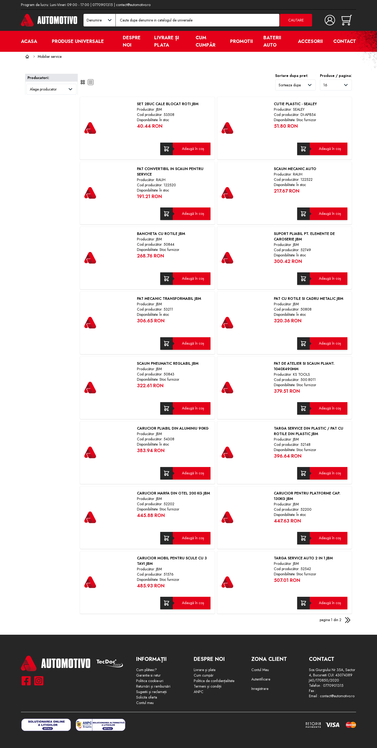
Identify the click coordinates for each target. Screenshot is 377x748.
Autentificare (260, 679)
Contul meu (145, 702)
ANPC (198, 691)
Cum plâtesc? (146, 669)
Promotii (241, 41)
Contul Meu (260, 669)
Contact (344, 41)
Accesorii (310, 41)
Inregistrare (259, 688)
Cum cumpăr (205, 41)
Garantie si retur (148, 675)
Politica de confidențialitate (214, 680)
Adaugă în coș (193, 148)
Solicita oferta (146, 697)
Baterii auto (272, 41)
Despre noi (132, 41)
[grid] (83, 82)
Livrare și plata (166, 41)
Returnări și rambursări (153, 686)
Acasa (29, 41)
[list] (90, 82)
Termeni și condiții (207, 686)
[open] (110, 41)
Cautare (296, 20)
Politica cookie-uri (149, 680)
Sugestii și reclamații (151, 691)
